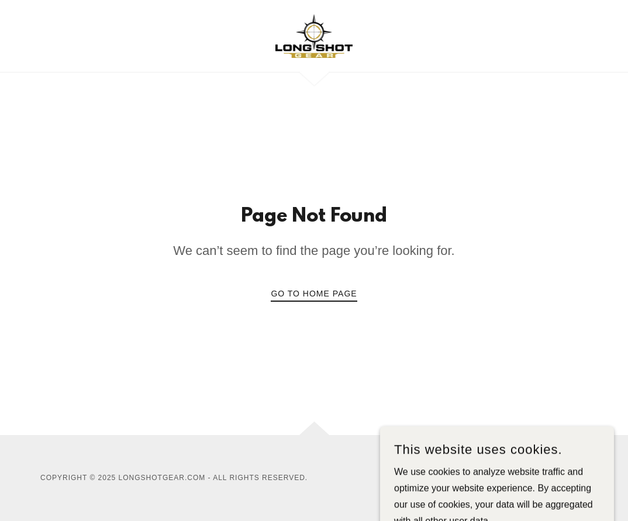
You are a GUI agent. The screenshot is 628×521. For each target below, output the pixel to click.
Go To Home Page (314, 293)
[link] (314, 35)
